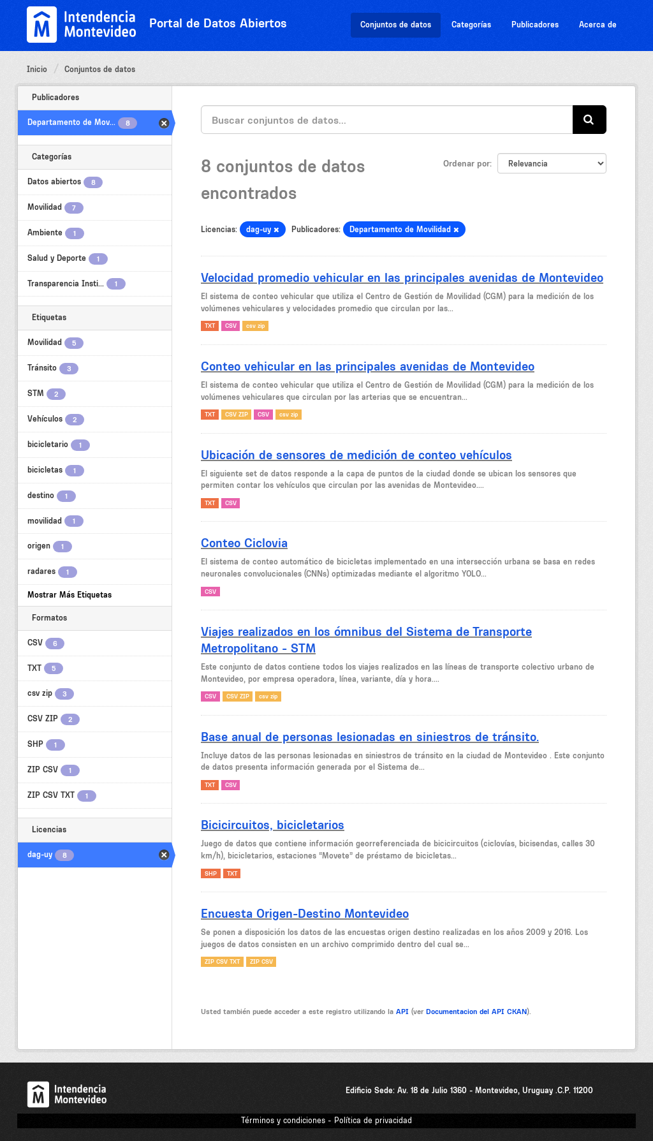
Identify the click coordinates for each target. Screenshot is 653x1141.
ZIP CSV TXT (222, 961)
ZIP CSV (261, 961)
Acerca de (598, 24)
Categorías (471, 24)
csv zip (255, 325)
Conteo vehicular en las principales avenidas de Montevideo (367, 366)
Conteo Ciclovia (244, 542)
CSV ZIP (236, 414)
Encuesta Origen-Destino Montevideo (305, 913)
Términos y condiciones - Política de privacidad (326, 1120)
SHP (211, 873)
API (402, 1011)
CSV (231, 325)
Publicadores (535, 24)
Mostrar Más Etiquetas (69, 595)
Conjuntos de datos (395, 24)
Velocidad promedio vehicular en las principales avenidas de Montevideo (402, 277)
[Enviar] (589, 119)
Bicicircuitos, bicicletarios (272, 824)
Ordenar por (466, 163)
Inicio (37, 69)
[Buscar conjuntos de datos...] (387, 119)
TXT (210, 325)
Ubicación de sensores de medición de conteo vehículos (356, 454)
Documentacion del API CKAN (476, 1011)
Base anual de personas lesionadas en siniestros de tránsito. (370, 736)
